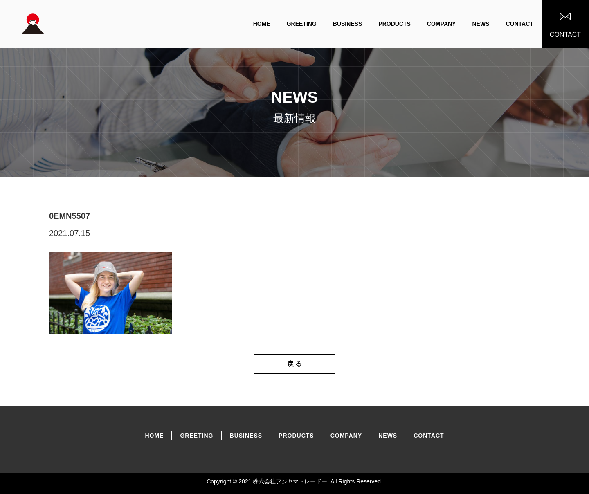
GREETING (302, 23)
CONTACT (519, 23)
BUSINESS (347, 23)
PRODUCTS (394, 23)
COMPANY (441, 23)
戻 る (294, 363)
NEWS (480, 23)
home (261, 23)
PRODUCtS (296, 435)
